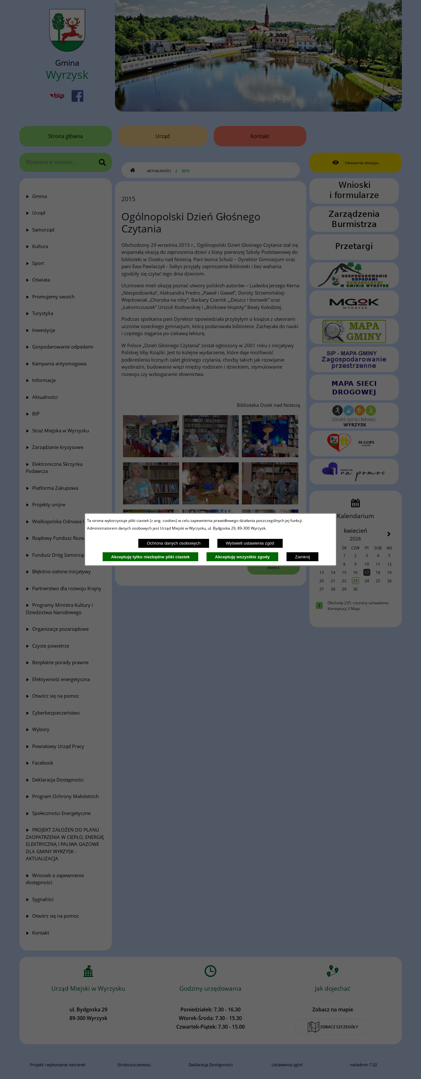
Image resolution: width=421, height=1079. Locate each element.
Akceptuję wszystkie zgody (242, 556)
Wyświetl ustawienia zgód (250, 543)
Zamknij (302, 556)
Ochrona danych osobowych (173, 543)
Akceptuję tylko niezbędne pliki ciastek (150, 556)
